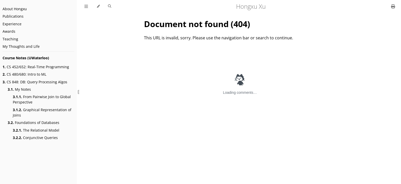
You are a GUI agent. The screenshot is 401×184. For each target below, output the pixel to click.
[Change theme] (98, 6)
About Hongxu (15, 8)
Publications (13, 16)
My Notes (19, 89)
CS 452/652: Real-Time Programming (36, 66)
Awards (9, 31)
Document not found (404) (197, 23)
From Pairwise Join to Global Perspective (42, 99)
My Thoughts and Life (21, 46)
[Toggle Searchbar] (109, 6)
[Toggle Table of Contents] (86, 6)
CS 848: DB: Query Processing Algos (35, 81)
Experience (12, 23)
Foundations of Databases (33, 122)
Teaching (10, 39)
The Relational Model (36, 130)
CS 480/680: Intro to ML (24, 74)
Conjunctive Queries (35, 137)
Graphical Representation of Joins (42, 112)
